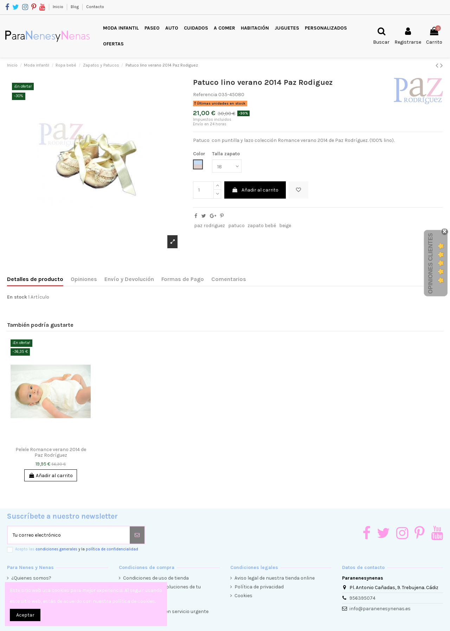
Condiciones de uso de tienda (156, 578)
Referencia (205, 95)
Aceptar (25, 615)
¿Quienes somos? (31, 578)
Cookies (243, 596)
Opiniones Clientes (430, 263)
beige (285, 226)
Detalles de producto (35, 279)
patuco (236, 226)
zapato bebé (262, 226)
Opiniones (84, 279)
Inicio (58, 6)
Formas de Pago (182, 279)
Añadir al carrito (255, 190)
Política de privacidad (259, 587)
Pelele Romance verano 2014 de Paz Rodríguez (50, 452)
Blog (75, 6)
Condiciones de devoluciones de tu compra (162, 590)
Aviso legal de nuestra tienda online (274, 578)
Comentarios (228, 279)
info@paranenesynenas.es (380, 609)
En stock (17, 297)
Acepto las (76, 549)
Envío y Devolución (129, 279)
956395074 (362, 598)
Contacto (95, 6)
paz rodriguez (209, 226)
